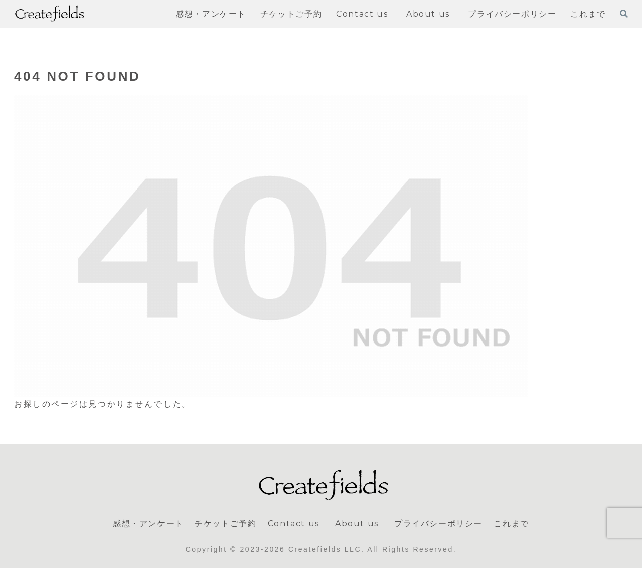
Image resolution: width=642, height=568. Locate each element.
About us (359, 523)
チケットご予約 (225, 523)
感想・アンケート (148, 523)
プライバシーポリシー (438, 523)
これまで (511, 523)
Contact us (293, 523)
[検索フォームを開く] (624, 14)
